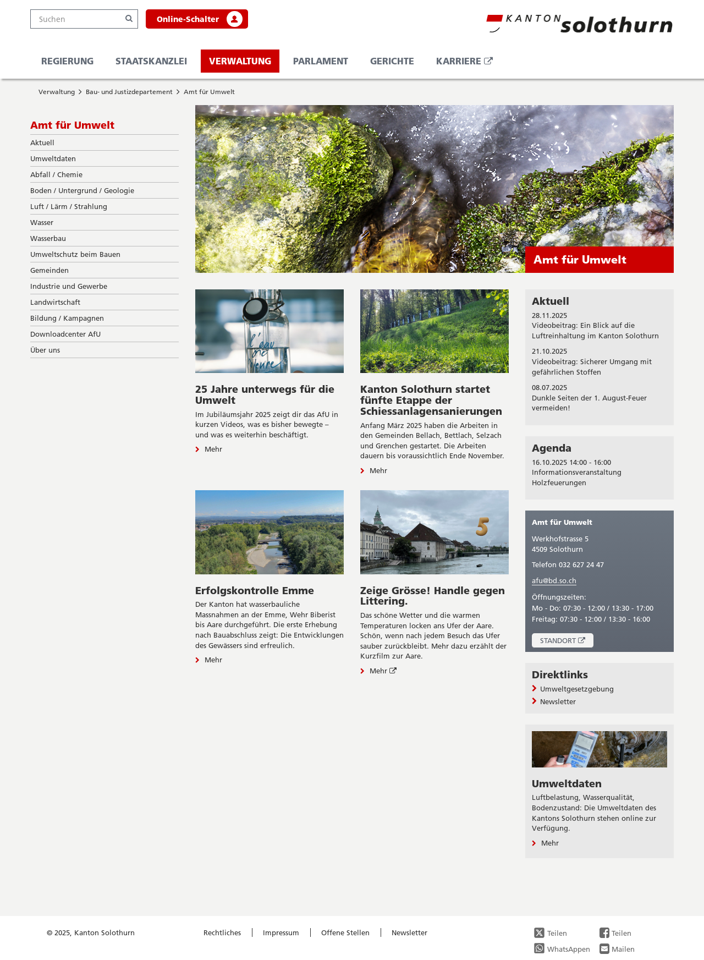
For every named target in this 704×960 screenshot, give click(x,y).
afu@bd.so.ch (554, 580)
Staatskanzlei (151, 61)
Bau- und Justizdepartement (129, 91)
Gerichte (392, 61)
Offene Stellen (345, 932)
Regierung (67, 61)
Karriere (468, 63)
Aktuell (550, 301)
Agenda (551, 448)
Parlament (320, 61)
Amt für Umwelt (209, 91)
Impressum (281, 932)
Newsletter (409, 932)
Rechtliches (222, 932)
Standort (566, 641)
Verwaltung (240, 61)
